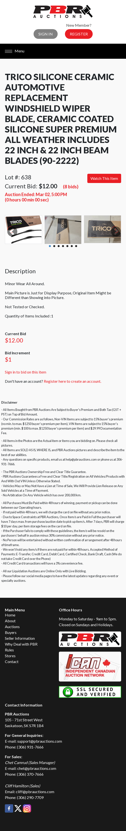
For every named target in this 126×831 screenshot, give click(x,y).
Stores (10, 655)
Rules (9, 650)
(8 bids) (70, 186)
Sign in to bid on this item (25, 372)
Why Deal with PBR (21, 644)
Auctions (12, 626)
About (10, 620)
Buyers (11, 632)
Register (79, 34)
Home (10, 615)
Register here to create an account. (72, 381)
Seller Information (20, 638)
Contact (11, 661)
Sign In (45, 34)
